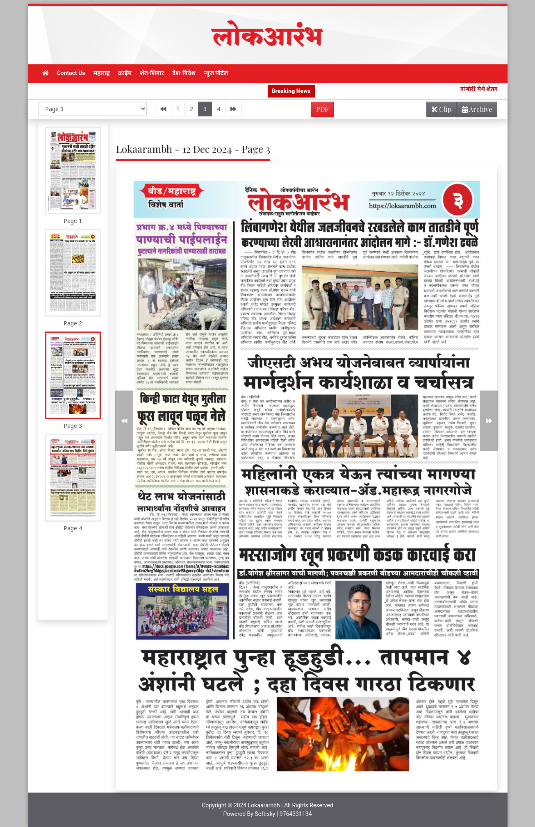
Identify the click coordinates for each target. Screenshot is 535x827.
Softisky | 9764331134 (283, 814)
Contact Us (71, 73)
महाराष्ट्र (101, 73)
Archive (474, 111)
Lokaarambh (264, 805)
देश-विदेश (184, 73)
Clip (441, 109)
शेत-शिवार (152, 73)
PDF (322, 109)
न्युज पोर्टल (216, 73)
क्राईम (125, 73)
